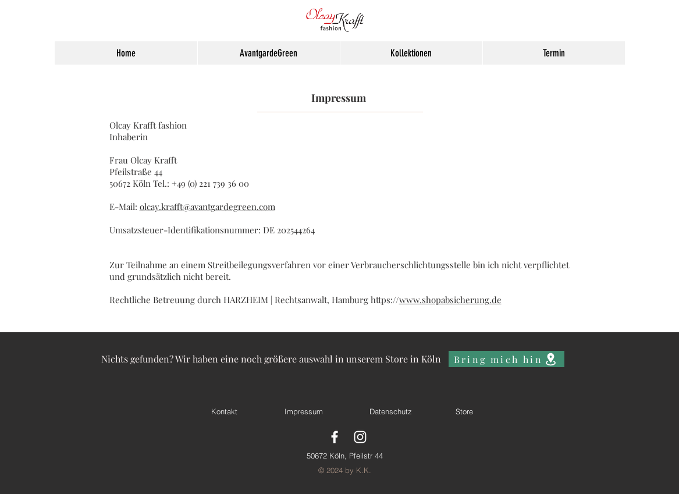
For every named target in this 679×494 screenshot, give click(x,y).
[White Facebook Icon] (334, 437)
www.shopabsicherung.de (450, 299)
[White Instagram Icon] (360, 437)
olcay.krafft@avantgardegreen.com (207, 206)
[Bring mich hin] (506, 359)
